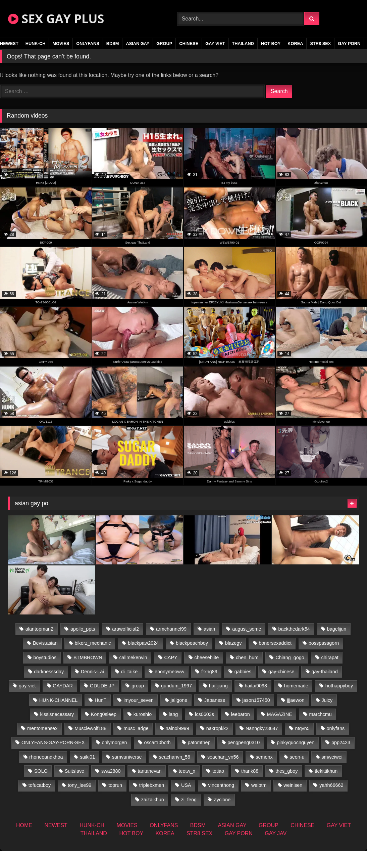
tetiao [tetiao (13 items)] (218, 771)
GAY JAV (275, 833)
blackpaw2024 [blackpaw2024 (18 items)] (143, 643)
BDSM (112, 43)
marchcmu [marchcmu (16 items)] (320, 714)
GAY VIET (215, 43)
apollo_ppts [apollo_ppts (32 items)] (82, 629)
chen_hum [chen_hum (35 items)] (247, 657)
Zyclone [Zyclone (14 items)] (222, 799)
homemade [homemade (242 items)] (296, 685)
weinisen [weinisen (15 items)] (292, 785)
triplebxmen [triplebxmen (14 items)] (151, 785)
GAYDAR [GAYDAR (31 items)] (63, 685)
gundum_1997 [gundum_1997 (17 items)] (176, 685)
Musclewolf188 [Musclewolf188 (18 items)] (90, 728)
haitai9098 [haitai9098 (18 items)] (256, 685)
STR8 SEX (320, 43)
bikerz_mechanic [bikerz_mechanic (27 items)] (92, 643)
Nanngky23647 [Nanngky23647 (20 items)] (262, 728)
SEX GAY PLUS (56, 18)
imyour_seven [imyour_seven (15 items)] (138, 700)
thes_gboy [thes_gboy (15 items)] (286, 771)
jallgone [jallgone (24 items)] (179, 700)
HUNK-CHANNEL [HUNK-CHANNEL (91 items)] (58, 700)
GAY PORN (349, 43)
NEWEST (55, 825)
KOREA (295, 43)
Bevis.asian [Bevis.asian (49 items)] (45, 643)
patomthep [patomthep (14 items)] (199, 742)
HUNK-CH (35, 43)
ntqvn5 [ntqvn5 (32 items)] (302, 728)
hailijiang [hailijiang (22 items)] (218, 685)
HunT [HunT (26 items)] (100, 700)
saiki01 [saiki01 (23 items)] (87, 757)
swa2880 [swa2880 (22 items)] (111, 771)
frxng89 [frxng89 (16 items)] (209, 671)
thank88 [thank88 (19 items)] (249, 771)
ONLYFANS (87, 43)
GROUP (164, 43)
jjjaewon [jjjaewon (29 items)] (296, 700)
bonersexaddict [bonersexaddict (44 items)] (275, 643)
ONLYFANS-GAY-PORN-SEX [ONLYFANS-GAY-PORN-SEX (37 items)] (53, 742)
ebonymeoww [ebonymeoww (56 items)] (169, 671)
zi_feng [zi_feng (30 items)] (189, 799)
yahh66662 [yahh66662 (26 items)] (331, 785)
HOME (24, 825)
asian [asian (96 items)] (209, 629)
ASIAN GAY (137, 43)
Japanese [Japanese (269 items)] (214, 700)
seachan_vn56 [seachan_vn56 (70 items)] (223, 757)
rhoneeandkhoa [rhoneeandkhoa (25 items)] (46, 757)
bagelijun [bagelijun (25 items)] (337, 629)
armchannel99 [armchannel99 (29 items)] (171, 629)
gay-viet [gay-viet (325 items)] (27, 685)
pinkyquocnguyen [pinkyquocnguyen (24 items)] (295, 742)
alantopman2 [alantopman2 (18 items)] (39, 629)
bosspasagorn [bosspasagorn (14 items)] (324, 643)
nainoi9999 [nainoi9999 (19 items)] (177, 728)
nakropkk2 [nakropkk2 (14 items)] (217, 728)
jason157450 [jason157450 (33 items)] (256, 700)
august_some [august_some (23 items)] (246, 629)
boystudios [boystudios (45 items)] (44, 657)
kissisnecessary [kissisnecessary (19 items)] (57, 714)
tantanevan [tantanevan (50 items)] (149, 771)
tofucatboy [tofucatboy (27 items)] (40, 785)
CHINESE (188, 43)
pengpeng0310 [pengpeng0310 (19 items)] (243, 742)
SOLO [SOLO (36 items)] (41, 771)
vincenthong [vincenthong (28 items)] (221, 785)
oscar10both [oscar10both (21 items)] (157, 742)
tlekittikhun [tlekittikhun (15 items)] (326, 771)
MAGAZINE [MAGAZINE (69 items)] (279, 714)
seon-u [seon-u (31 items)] (297, 757)
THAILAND (243, 43)
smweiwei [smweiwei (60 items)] (331, 757)
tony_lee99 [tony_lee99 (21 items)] (79, 785)
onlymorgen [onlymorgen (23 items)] (114, 742)
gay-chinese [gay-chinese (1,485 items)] (281, 671)
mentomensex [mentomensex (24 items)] (42, 728)
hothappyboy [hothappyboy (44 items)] (339, 685)
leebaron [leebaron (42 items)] (240, 714)
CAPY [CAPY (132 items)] (170, 657)
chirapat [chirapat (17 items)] (329, 657)
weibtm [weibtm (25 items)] (259, 785)
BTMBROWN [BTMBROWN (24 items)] (87, 657)
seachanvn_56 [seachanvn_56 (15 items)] (174, 757)
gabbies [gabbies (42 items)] (242, 671)
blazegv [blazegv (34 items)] (233, 643)
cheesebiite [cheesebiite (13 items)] (206, 657)
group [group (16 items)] (138, 685)
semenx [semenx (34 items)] (264, 757)
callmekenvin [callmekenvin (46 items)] (133, 657)
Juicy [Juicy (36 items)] (326, 700)
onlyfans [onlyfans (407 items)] (336, 728)
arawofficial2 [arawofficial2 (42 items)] (125, 629)
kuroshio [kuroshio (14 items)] (143, 714)
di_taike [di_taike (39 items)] (129, 671)
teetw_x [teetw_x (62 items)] (186, 771)
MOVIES (60, 43)
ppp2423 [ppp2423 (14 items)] (340, 742)
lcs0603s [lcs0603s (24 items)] (204, 714)
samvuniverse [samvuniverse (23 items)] (127, 757)
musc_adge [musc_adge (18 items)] (135, 728)
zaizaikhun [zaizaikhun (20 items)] (152, 799)
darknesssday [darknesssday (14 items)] (49, 671)
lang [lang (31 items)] (173, 714)
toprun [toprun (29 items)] (115, 785)
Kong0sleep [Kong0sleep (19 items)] (103, 714)
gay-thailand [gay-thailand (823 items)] (324, 671)
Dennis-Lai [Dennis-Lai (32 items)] (92, 671)
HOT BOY (270, 43)
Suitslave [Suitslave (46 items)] (74, 771)
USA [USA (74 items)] (186, 785)
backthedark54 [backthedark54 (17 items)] (294, 629)
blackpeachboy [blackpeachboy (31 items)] (192, 643)
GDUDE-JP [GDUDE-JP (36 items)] (102, 685)
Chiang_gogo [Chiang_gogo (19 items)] (289, 657)
